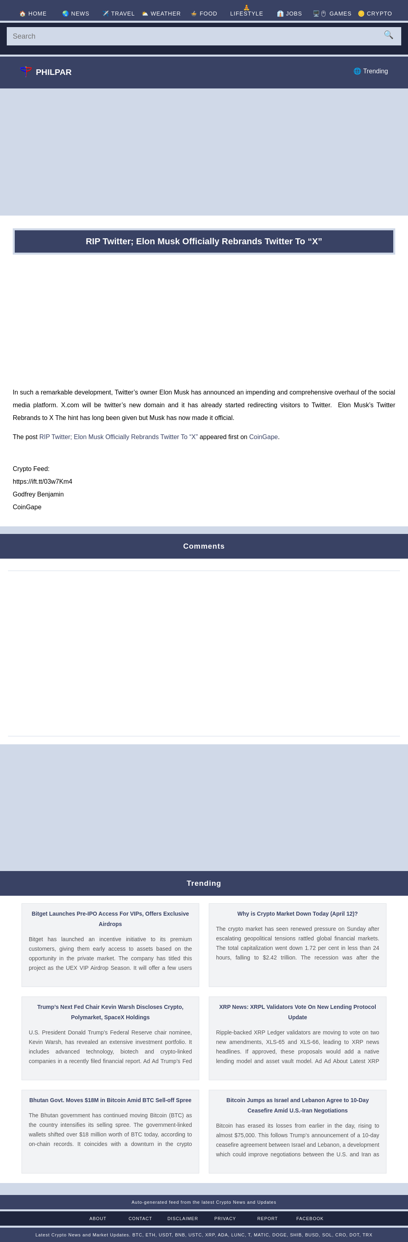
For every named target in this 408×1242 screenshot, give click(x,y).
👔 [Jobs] (289, 13)
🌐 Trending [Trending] (370, 71)
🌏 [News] (76, 13)
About (97, 1218)
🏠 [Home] (33, 13)
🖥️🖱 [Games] (332, 13)
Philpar (46, 72)
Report (267, 1218)
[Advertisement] (204, 152)
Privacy (225, 1218)
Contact (140, 1218)
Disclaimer (182, 1218)
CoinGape (263, 437)
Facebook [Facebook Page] (310, 1218)
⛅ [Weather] (161, 13)
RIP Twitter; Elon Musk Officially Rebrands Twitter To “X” (118, 437)
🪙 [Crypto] (375, 13)
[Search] (204, 36)
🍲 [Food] (203, 13)
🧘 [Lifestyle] (246, 10)
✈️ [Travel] (118, 13)
